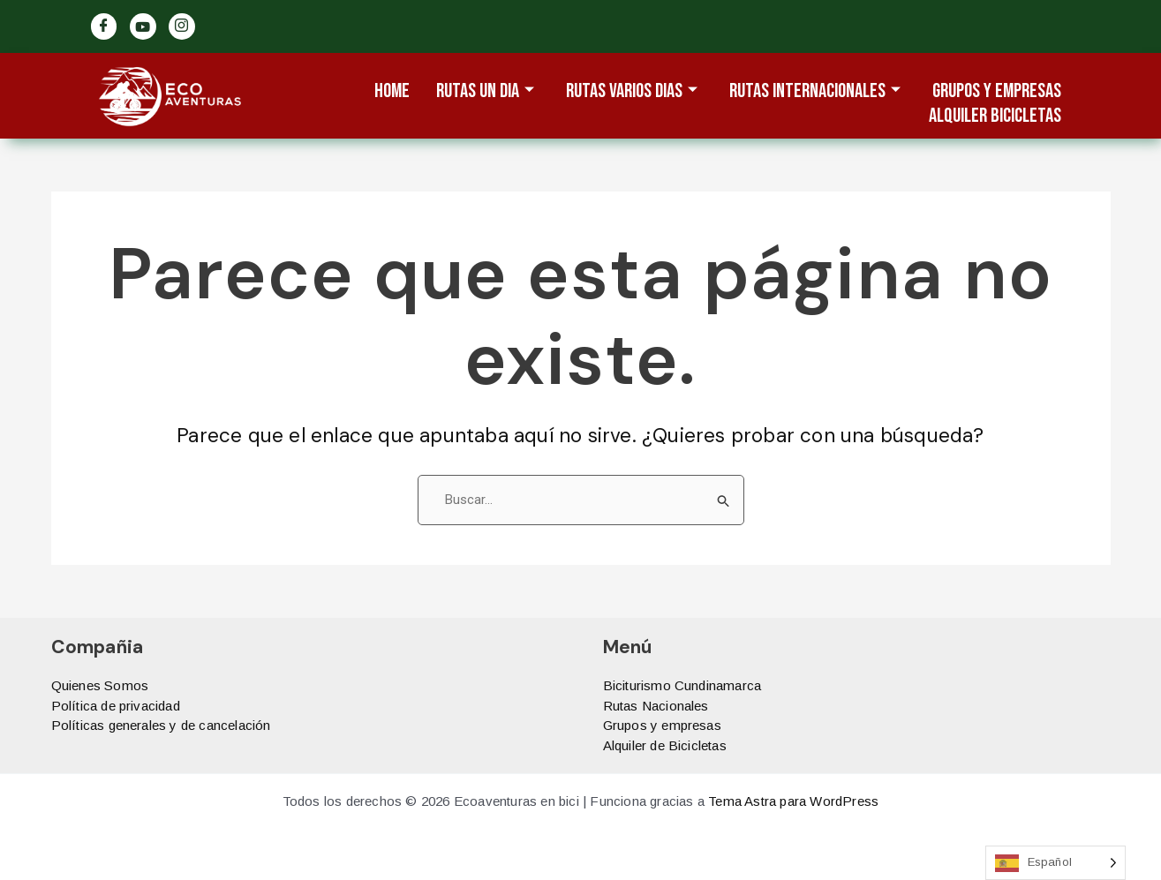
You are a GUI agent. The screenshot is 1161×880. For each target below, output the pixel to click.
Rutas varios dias (631, 91)
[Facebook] (104, 26)
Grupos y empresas (662, 725)
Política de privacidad (115, 705)
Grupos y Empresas (996, 91)
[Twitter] (143, 26)
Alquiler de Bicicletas (665, 745)
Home (392, 91)
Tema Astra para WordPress (793, 801)
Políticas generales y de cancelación (161, 725)
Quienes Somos (100, 685)
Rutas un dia (485, 91)
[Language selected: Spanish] (1055, 863)
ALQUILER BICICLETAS (995, 116)
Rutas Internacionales (815, 91)
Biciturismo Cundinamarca (682, 685)
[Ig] (182, 26)
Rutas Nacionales (656, 705)
